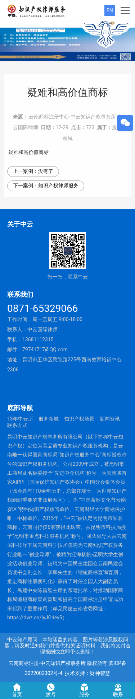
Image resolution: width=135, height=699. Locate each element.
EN (110, 10)
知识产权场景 (79, 419)
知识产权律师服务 (58, 185)
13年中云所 (20, 419)
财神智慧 (100, 673)
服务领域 (49, 419)
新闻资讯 (110, 419)
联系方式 (17, 425)
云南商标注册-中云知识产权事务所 (47, 663)
